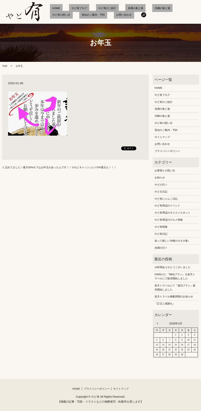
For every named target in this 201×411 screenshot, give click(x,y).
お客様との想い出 (165, 170)
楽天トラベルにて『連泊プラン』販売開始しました (175, 287)
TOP (4, 66)
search (104, 15)
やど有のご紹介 (95, 8)
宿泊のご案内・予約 (61, 14)
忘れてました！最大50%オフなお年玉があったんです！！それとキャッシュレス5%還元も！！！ (60, 167)
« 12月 (158, 323)
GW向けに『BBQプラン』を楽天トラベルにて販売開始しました (175, 276)
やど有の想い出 (163, 8)
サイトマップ (162, 137)
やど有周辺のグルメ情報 (169, 219)
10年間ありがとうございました (173, 267)
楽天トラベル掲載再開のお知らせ (174, 296)
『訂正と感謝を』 (165, 303)
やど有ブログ (71, 8)
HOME (53, 8)
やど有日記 (161, 233)
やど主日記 (161, 191)
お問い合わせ (87, 14)
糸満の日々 (161, 247)
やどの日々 (161, 184)
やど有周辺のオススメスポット (172, 212)
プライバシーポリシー (167, 151)
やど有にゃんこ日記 (166, 198)
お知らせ (160, 177)
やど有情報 (161, 226)
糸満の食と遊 (118, 8)
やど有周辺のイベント (167, 205)
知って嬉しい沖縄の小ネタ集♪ (172, 240)
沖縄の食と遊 (140, 8)
